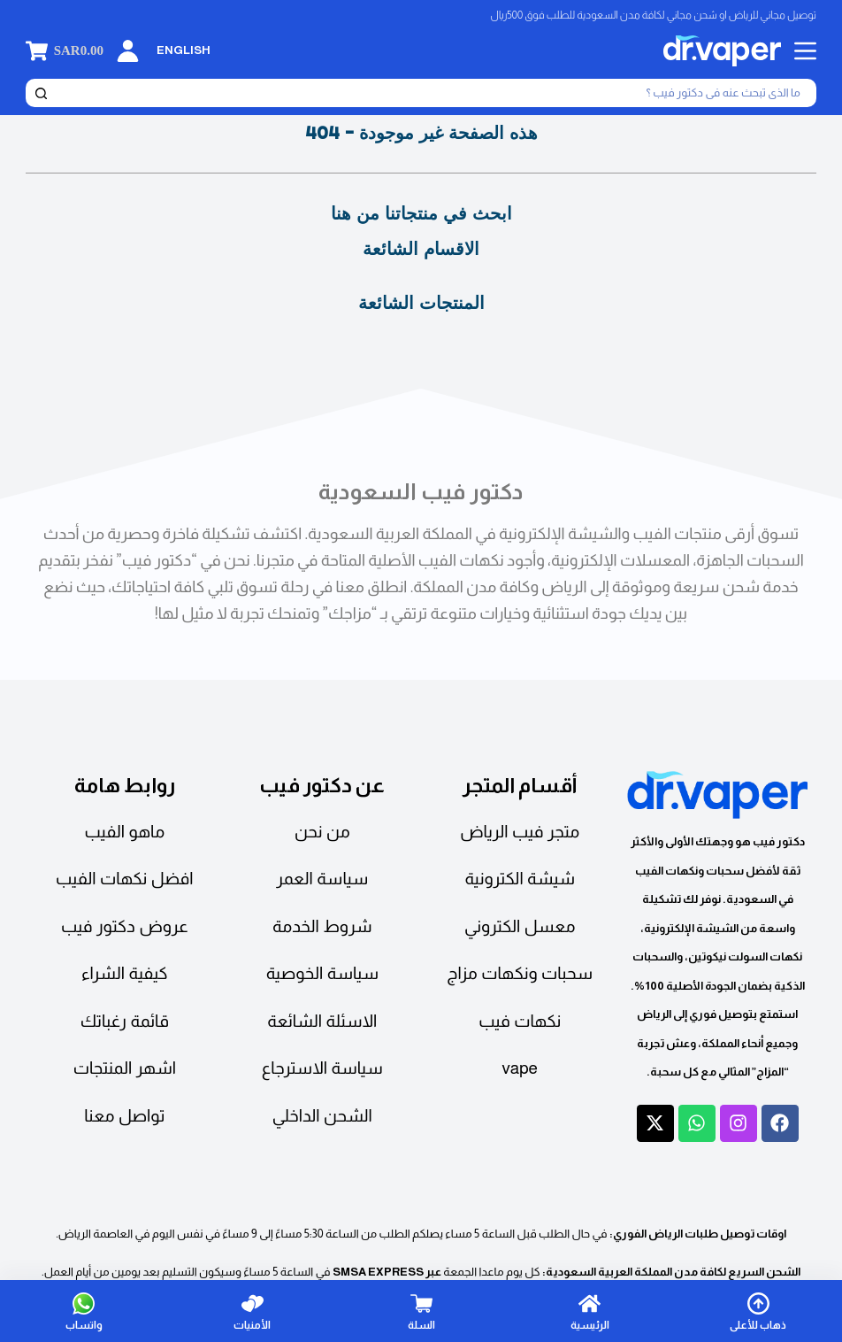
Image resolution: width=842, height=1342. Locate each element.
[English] (183, 51)
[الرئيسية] (590, 1311)
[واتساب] (84, 1311)
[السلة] (421, 1311)
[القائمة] (805, 51)
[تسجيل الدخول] (128, 51)
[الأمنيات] (253, 1311)
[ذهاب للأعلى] (758, 1311)
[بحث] (435, 93)
